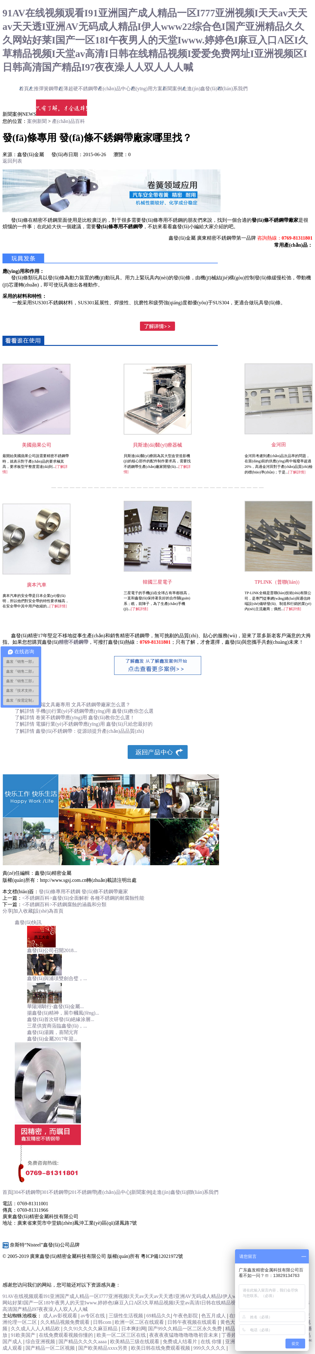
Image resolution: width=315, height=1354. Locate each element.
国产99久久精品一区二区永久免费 (185, 1328)
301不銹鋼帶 (54, 1192)
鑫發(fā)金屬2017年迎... (52, 1038)
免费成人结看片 (180, 1341)
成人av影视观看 (60, 1315)
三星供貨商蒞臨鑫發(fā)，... (57, 1025)
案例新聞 (37, 121)
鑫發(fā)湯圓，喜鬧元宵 (52, 1032)
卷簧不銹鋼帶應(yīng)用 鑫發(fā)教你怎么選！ (85, 717)
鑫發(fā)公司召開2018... (52, 950)
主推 (43, 88)
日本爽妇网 (133, 1328)
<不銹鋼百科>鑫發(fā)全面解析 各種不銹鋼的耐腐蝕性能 (83, 898)
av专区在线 (93, 1315)
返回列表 (12, 161)
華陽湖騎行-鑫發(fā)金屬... (55, 1006)
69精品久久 (158, 1315)
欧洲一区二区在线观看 (140, 1322)
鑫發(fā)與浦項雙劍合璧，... (57, 978)
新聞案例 (172, 88)
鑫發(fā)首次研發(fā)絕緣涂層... (60, 1019)
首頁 (24, 88)
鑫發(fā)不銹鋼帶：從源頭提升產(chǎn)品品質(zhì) (90, 731)
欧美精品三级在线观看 (135, 1341)
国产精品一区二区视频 (51, 1348)
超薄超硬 (78, 88)
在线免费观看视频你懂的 (66, 1335)
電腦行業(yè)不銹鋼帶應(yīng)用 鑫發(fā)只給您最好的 (94, 724)
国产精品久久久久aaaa (83, 1341)
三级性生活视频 (126, 1315)
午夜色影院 (186, 1315)
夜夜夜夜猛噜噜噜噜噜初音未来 (184, 1335)
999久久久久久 (210, 1348)
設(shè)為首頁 (48, 911)
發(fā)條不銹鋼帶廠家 (105, 891)
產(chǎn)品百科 (68, 121)
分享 (7, 911)
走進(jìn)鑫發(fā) (199, 88)
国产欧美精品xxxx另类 (103, 1348)
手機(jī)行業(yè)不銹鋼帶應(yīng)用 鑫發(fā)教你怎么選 (95, 711)
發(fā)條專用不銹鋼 (59, 891)
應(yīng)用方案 (146, 88)
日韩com (103, 1322)
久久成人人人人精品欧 (36, 1328)
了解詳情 (25, 711)
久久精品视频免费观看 (65, 1322)
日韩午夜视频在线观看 (192, 1322)
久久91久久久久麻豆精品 (91, 1328)
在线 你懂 (212, 1341)
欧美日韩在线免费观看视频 (161, 1348)
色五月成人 (214, 1315)
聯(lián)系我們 (232, 88)
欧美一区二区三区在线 (122, 1335)
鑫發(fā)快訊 (28, 922)
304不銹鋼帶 (26, 1192)
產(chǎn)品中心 (114, 88)
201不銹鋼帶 (83, 1192)
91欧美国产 (24, 1335)
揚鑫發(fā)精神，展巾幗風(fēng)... (63, 1012)
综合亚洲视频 (41, 1341)
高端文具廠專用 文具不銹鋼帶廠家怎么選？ (83, 704)
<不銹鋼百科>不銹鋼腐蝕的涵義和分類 (64, 904)
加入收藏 (23, 911)
